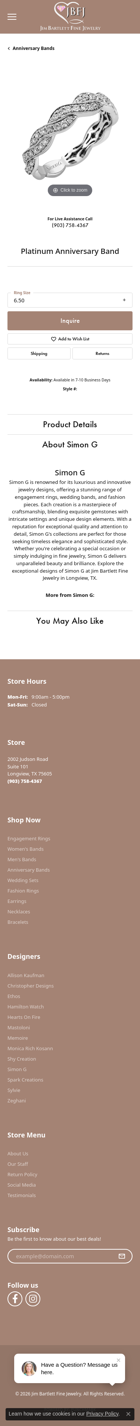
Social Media (21, 1184)
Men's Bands (21, 859)
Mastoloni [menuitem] (18, 1027)
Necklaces (18, 911)
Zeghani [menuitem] (16, 1100)
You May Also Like (70, 620)
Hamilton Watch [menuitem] (25, 1006)
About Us (17, 1153)
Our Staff (17, 1164)
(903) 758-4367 (70, 225)
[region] (70, 136)
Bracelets (17, 922)
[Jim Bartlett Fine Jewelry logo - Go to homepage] (70, 16)
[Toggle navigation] (10, 17)
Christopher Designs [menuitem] (30, 985)
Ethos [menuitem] (13, 996)
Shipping (39, 353)
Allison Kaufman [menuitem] (25, 975)
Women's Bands (25, 849)
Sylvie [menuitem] (13, 1090)
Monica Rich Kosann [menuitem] (30, 1048)
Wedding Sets (22, 880)
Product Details (70, 424)
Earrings (17, 901)
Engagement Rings (28, 838)
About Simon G (70, 444)
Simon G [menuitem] (17, 1069)
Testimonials (21, 1195)
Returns (102, 353)
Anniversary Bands (34, 48)
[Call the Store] (24, 781)
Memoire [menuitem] (17, 1038)
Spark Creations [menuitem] (25, 1079)
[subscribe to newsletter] (122, 1256)
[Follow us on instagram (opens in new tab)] (32, 1298)
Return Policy (22, 1174)
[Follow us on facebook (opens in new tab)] (14, 1298)
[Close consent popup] (128, 1414)
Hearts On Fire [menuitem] (23, 1017)
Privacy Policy (102, 1414)
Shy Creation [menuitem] (21, 1058)
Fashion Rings (23, 890)
